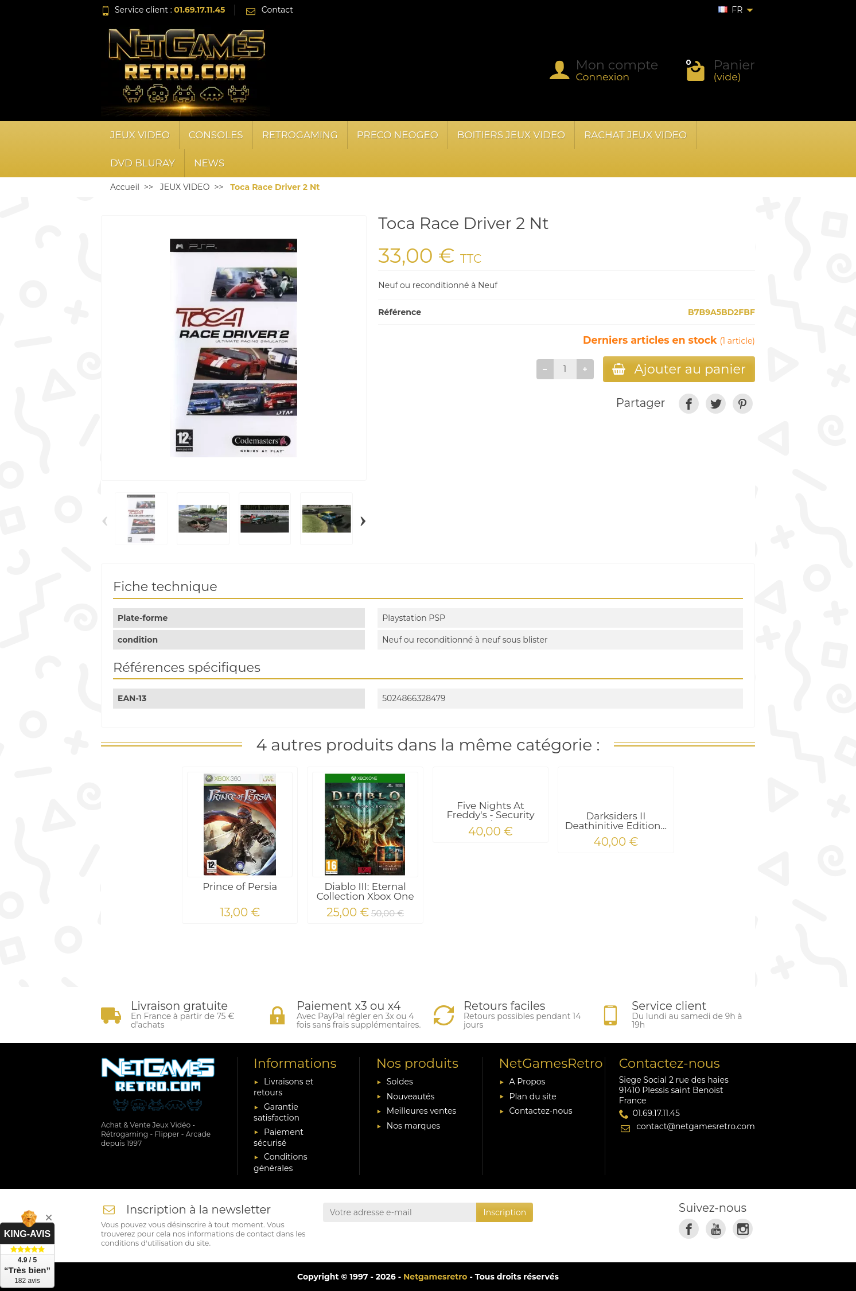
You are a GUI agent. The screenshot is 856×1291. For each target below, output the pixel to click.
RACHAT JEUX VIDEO (635, 135)
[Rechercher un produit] (390, 70)
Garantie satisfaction (276, 1112)
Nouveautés (411, 1096)
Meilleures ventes (421, 1111)
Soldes (400, 1081)
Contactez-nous (541, 1111)
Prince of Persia (240, 886)
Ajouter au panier (679, 369)
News (209, 163)
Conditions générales (281, 1162)
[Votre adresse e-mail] (400, 1212)
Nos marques (413, 1126)
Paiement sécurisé (279, 1137)
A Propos (527, 1081)
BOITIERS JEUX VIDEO (511, 135)
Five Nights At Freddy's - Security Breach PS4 (490, 815)
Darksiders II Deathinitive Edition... (616, 820)
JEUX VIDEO (140, 135)
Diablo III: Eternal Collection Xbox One (365, 891)
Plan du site (533, 1096)
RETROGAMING (300, 135)
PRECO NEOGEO (397, 135)
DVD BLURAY (142, 163)
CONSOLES (216, 135)
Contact (268, 10)
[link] (689, 404)
